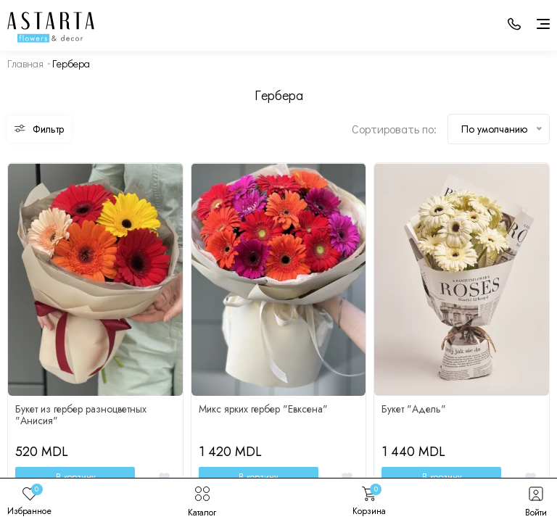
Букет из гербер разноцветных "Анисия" (81, 414)
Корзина (369, 500)
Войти (536, 500)
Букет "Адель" (413, 409)
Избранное (29, 500)
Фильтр (39, 129)
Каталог (202, 500)
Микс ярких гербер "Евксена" (263, 409)
